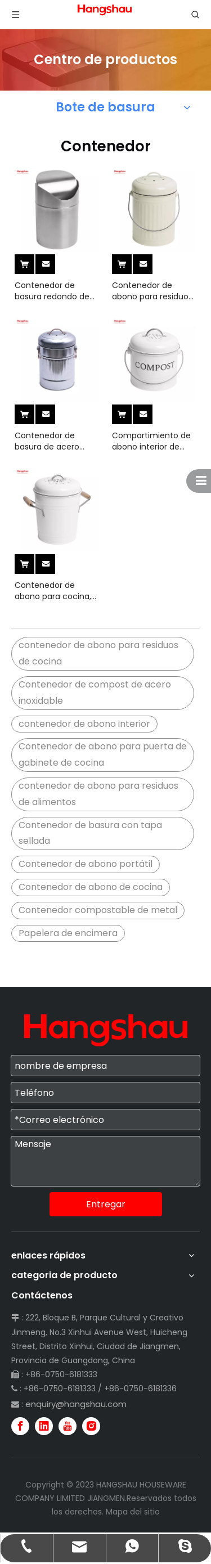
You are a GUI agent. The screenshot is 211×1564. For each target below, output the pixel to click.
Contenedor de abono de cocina (91, 886)
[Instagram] (91, 1426)
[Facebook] (20, 1426)
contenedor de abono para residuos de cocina (98, 653)
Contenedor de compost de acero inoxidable (95, 692)
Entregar (105, 1204)
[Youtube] (68, 1426)
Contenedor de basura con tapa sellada (90, 833)
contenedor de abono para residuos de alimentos (98, 793)
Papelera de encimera (68, 933)
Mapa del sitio (133, 1511)
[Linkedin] (44, 1426)
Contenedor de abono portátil (85, 863)
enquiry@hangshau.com (76, 1404)
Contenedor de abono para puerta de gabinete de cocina (103, 754)
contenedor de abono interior (84, 723)
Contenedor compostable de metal (98, 910)
